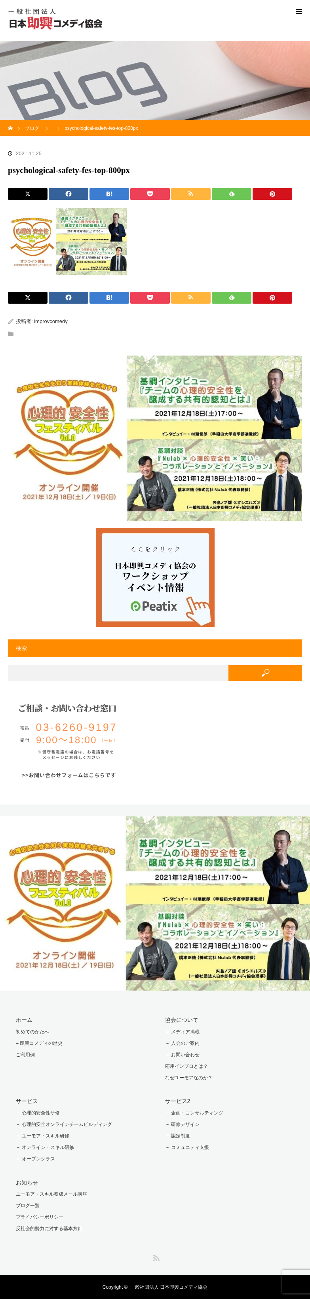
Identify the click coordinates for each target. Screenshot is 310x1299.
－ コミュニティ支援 (187, 1147)
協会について (181, 1020)
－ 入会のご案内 (182, 1043)
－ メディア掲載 (182, 1032)
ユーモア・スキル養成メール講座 (51, 1194)
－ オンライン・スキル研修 (45, 1147)
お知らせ (27, 1182)
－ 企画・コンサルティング (194, 1113)
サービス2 (177, 1101)
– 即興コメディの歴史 (39, 1043)
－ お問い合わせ (182, 1054)
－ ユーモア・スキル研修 (42, 1136)
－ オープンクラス (35, 1159)
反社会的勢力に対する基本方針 (49, 1228)
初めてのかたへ (32, 1032)
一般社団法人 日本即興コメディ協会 (168, 1287)
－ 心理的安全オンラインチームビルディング (64, 1124)
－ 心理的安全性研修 (38, 1113)
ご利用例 (25, 1054)
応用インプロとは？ (186, 1066)
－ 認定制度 (177, 1136)
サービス (27, 1101)
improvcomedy (51, 321)
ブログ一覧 (28, 1205)
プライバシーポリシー (39, 1217)
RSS (155, 1257)
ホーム (24, 1020)
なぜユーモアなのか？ (189, 1077)
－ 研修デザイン (182, 1124)
